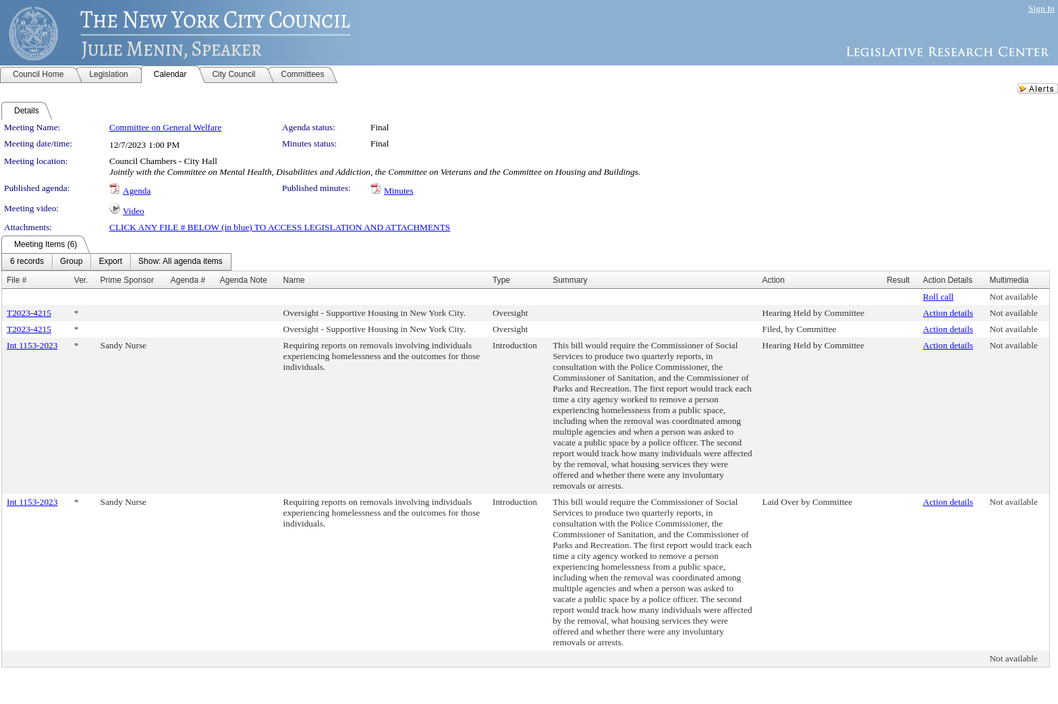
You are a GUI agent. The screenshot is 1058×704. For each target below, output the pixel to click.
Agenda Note (243, 280)
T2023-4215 (29, 313)
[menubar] (116, 262)
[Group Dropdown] (71, 262)
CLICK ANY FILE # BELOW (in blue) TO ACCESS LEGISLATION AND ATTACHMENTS (279, 227)
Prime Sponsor (127, 280)
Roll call (938, 297)
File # (16, 280)
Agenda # (188, 280)
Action (773, 280)
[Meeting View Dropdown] (180, 262)
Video (133, 211)
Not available (1013, 297)
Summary (570, 280)
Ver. (81, 280)
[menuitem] (27, 262)
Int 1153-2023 (32, 345)
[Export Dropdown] (110, 262)
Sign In (1041, 8)
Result (898, 280)
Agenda (136, 191)
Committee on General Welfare (165, 127)
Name (294, 280)
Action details (948, 313)
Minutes (399, 191)
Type (501, 280)
